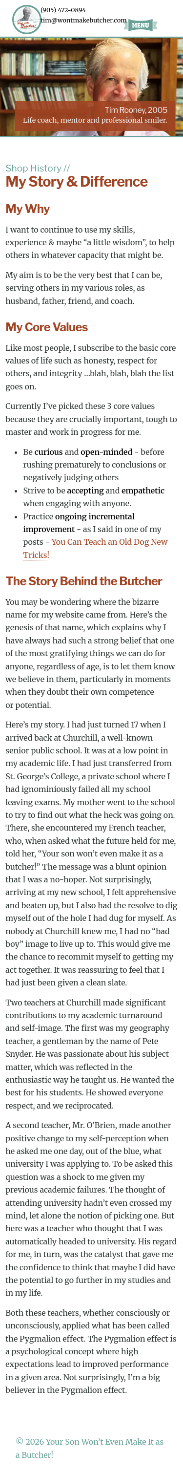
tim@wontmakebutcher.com (84, 20)
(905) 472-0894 (63, 10)
